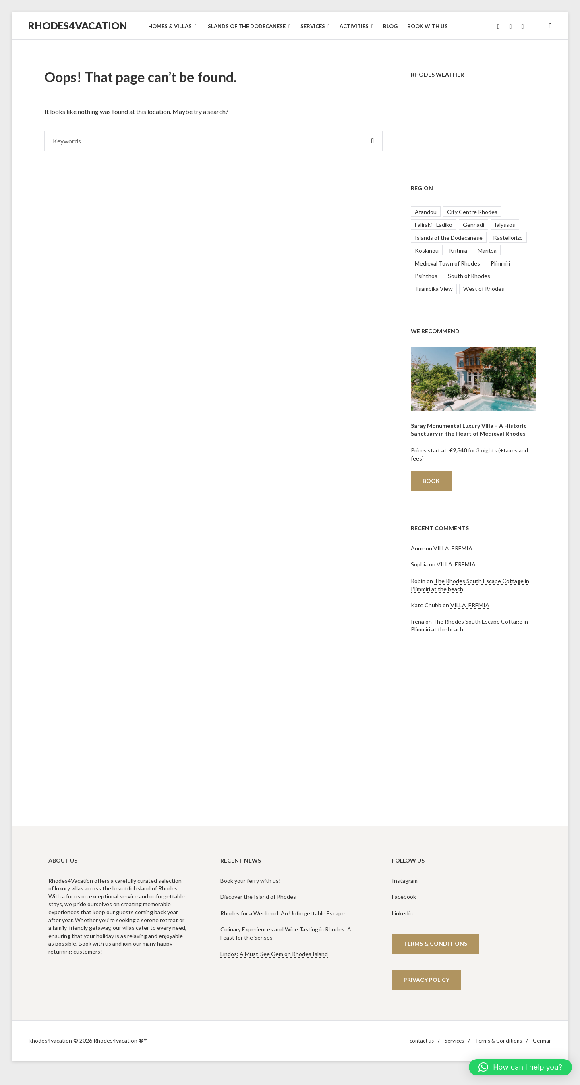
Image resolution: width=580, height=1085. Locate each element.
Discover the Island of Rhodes (258, 896)
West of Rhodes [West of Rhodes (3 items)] (483, 288)
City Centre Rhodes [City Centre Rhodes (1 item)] (472, 211)
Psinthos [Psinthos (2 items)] (426, 275)
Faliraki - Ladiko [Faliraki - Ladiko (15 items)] (433, 224)
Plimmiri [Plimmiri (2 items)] (500, 263)
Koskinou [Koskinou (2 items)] (427, 250)
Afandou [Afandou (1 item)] (426, 211)
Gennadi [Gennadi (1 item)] (473, 224)
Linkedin (402, 913)
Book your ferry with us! (250, 880)
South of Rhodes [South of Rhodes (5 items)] (469, 275)
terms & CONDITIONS (435, 943)
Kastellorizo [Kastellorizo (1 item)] (508, 237)
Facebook (404, 896)
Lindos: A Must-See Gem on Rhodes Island (274, 953)
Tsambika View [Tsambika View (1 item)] (434, 288)
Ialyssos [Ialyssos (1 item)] (505, 224)
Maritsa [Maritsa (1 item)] (487, 250)
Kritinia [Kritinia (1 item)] (458, 250)
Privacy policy (427, 979)
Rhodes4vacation (77, 25)
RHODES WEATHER (473, 121)
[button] (520, 1067)
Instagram (405, 880)
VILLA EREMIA (452, 548)
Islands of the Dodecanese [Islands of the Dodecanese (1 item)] (449, 237)
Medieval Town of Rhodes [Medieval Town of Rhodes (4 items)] (447, 263)
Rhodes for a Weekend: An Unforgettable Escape (282, 913)
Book (431, 480)
